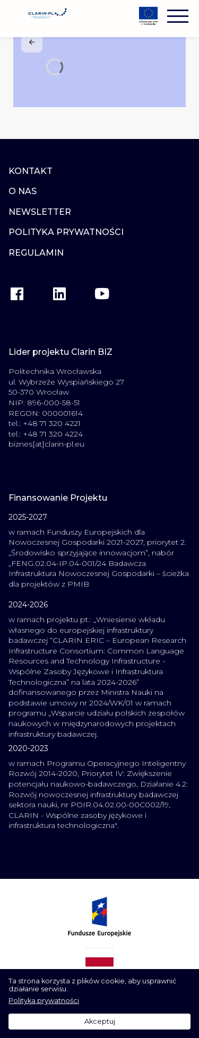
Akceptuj (99, 1021)
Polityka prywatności (43, 1001)
